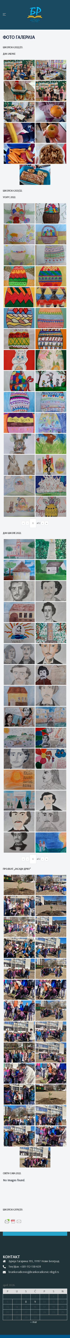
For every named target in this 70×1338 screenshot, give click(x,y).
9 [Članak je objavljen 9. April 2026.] (35, 1301)
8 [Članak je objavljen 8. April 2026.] (26, 1301)
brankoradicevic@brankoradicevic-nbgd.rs (34, 1272)
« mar (33, 1322)
